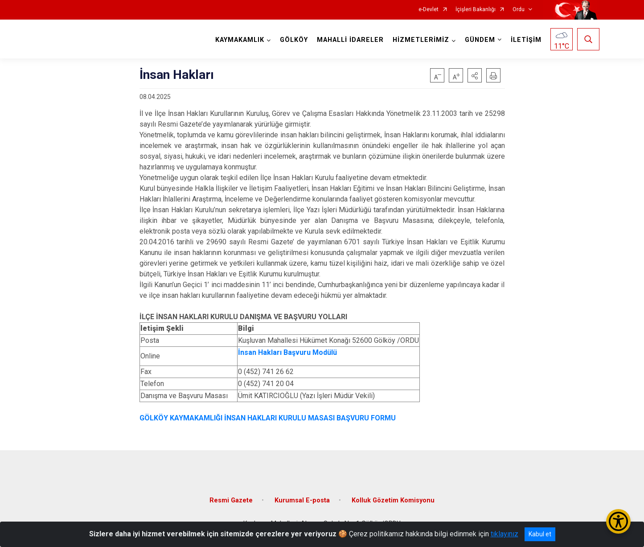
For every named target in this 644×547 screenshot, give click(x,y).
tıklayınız (504, 534)
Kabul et (540, 534)
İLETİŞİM (526, 40)
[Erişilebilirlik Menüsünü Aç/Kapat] (618, 521)
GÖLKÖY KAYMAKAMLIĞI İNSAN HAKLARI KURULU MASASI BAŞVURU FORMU (267, 418)
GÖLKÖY (294, 40)
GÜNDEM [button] (480, 40)
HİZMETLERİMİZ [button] (421, 40)
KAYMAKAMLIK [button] (239, 40)
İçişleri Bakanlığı (475, 9)
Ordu (519, 9)
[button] (475, 75)
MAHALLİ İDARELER (350, 40)
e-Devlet (428, 9)
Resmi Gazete (231, 500)
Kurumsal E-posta (302, 500)
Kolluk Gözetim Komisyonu (393, 500)
